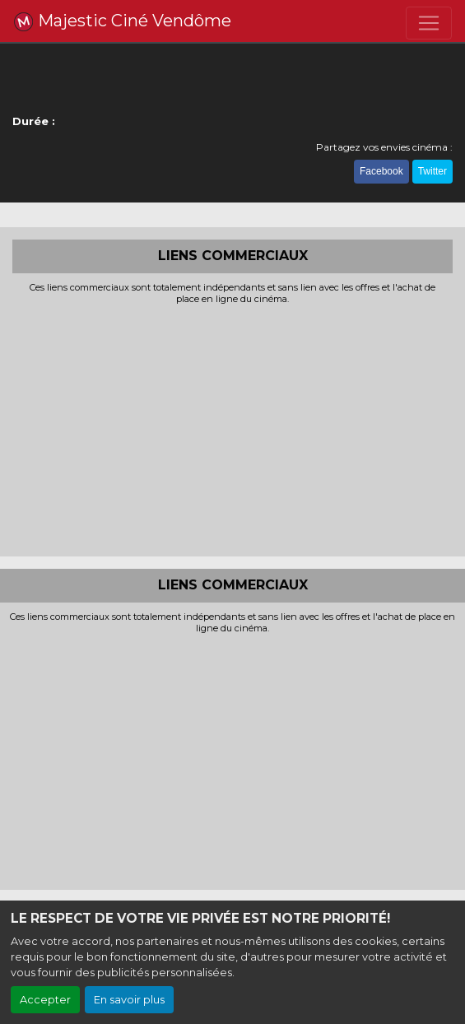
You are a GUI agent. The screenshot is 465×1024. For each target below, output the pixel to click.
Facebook (381, 171)
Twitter (432, 171)
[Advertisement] (232, 429)
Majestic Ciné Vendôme (122, 21)
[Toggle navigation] (429, 23)
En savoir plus (129, 1000)
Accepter (45, 1000)
